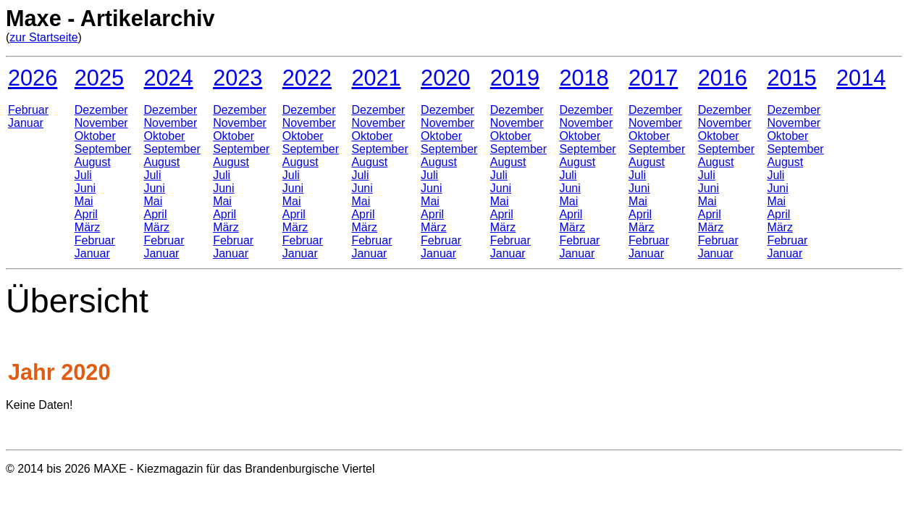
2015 (791, 77)
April (86, 214)
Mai (84, 201)
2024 (168, 77)
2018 (583, 77)
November (101, 123)
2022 (307, 77)
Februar (28, 110)
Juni (85, 188)
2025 (99, 77)
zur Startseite (43, 37)
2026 (32, 77)
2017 (653, 77)
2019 (514, 77)
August (93, 162)
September (103, 149)
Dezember (101, 110)
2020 (445, 77)
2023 (237, 77)
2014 (861, 77)
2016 (722, 77)
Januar (25, 123)
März (88, 227)
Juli (83, 175)
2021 (375, 77)
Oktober (95, 136)
